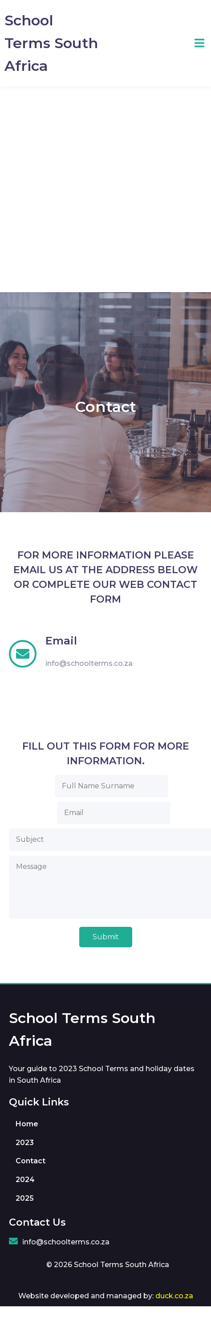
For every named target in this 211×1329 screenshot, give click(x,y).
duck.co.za (174, 1296)
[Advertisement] (98, 189)
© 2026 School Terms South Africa (107, 1264)
